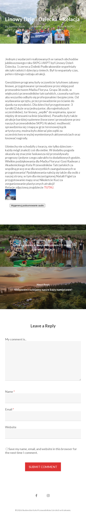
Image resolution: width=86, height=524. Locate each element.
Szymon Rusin (17, 26)
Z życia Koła (20, 30)
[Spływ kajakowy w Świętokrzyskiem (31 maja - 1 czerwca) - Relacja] (43, 246)
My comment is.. (15, 339)
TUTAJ (48, 187)
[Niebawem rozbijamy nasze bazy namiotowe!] (43, 288)
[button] (81, 4)
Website (10, 427)
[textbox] (43, 209)
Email (9, 409)
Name (10, 391)
